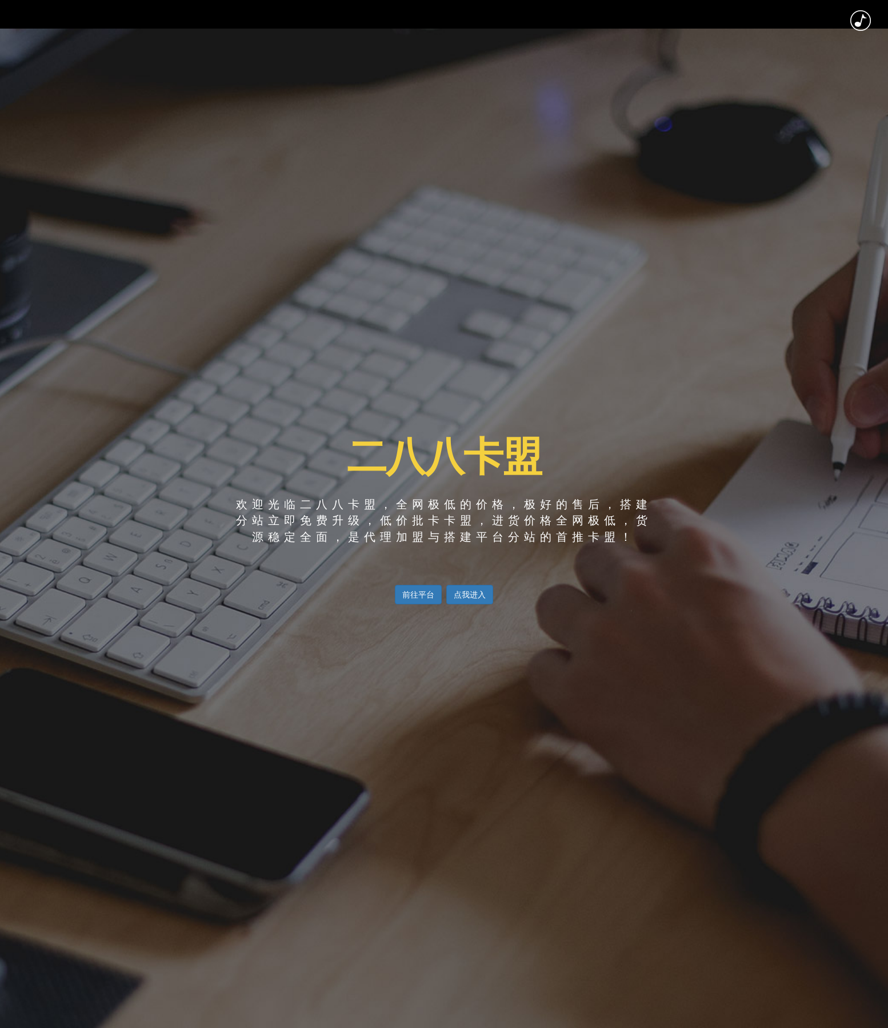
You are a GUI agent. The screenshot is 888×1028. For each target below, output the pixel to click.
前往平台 (418, 594)
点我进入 (470, 594)
